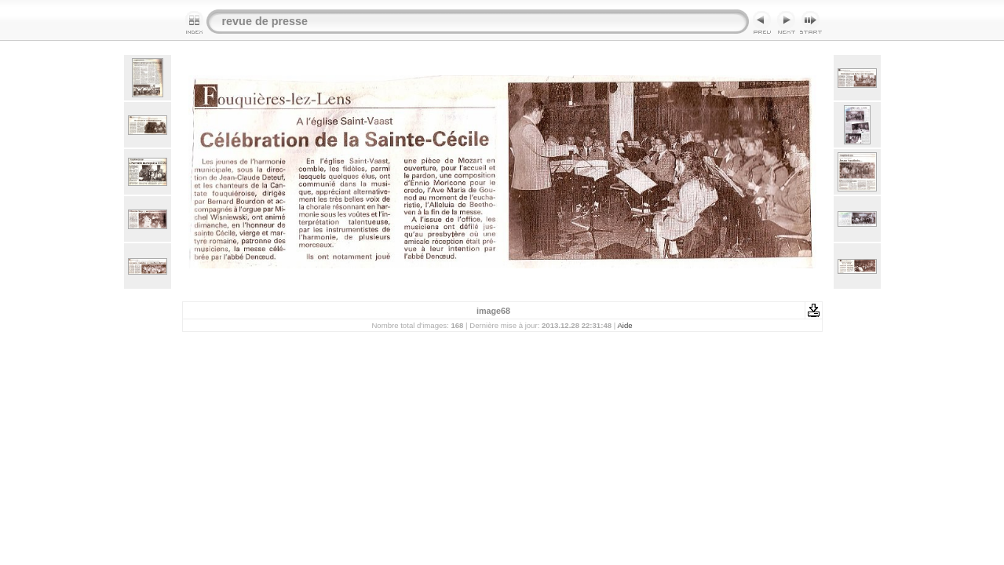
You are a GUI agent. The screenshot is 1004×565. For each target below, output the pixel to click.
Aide (624, 325)
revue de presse (265, 21)
